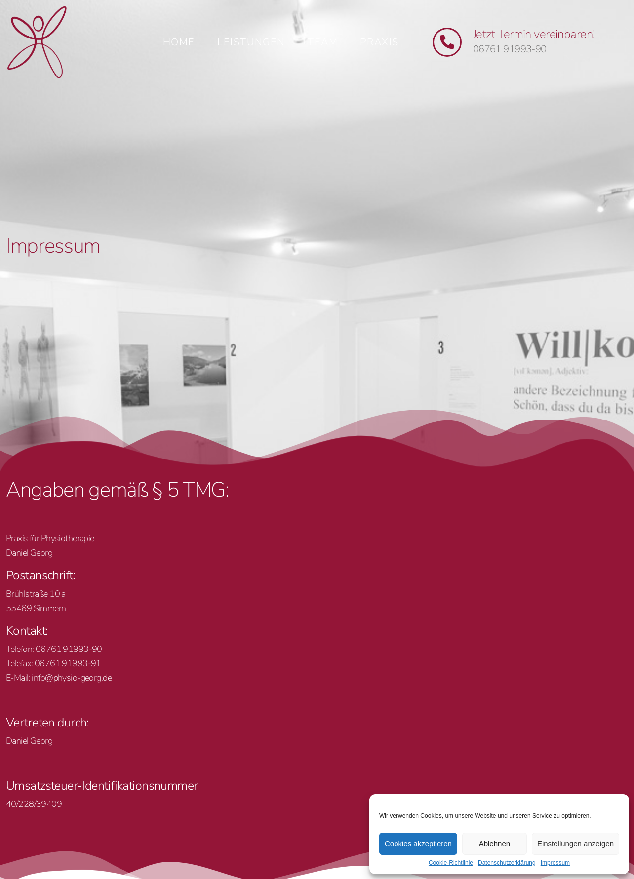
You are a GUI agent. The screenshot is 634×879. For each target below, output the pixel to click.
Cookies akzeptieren (418, 844)
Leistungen (251, 42)
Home (179, 42)
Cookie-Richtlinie (451, 863)
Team (323, 42)
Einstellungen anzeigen (575, 844)
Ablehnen (494, 844)
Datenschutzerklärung (507, 863)
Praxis (379, 42)
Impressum (555, 863)
